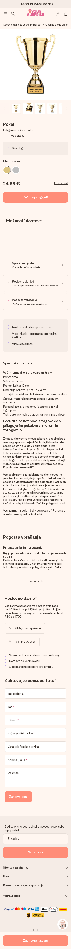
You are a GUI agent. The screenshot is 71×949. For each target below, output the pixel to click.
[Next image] (66, 108)
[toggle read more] (35, 581)
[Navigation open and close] (5, 13)
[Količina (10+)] (35, 760)
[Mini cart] (65, 13)
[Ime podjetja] (35, 693)
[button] (16, 108)
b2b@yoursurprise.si (27, 628)
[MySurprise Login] (58, 13)
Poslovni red (61, 183)
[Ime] (35, 707)
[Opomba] (35, 777)
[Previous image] (4, 108)
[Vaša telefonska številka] (35, 746)
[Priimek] (35, 720)
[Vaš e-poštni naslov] (35, 733)
